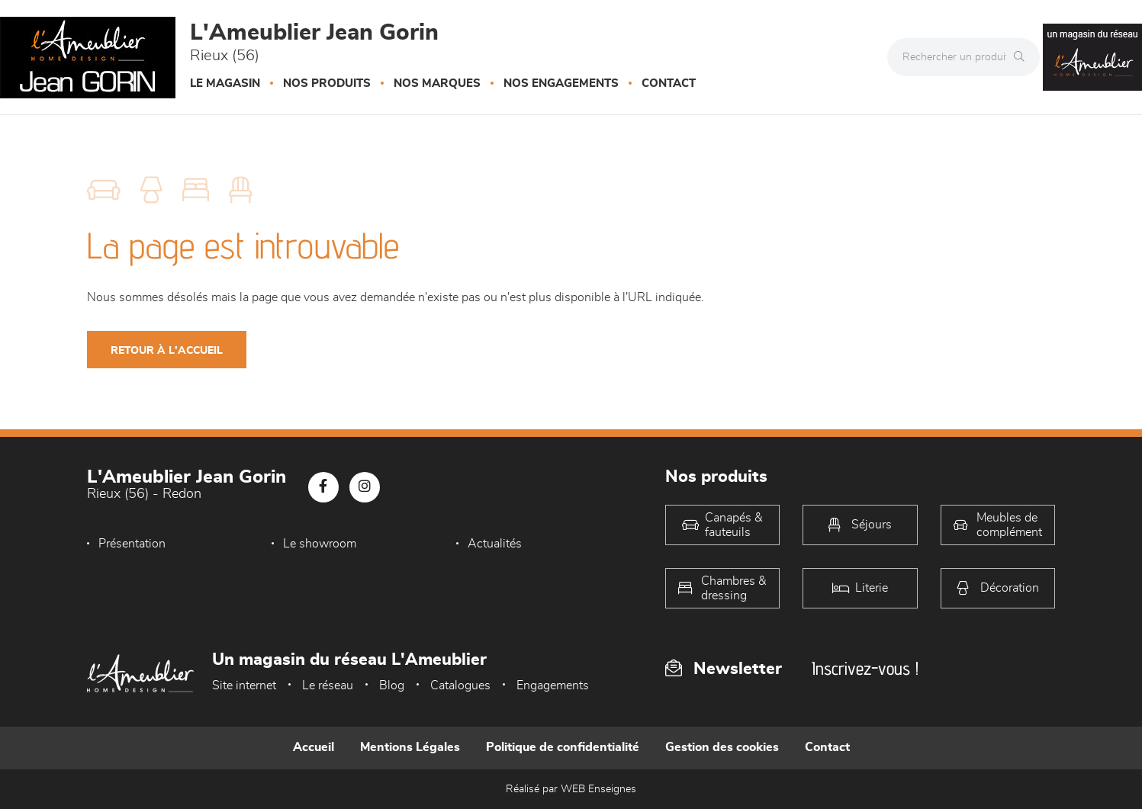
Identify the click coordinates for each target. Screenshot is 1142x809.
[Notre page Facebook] (323, 487)
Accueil (313, 747)
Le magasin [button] (225, 83)
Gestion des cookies (722, 747)
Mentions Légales (410, 747)
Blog (391, 685)
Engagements (552, 685)
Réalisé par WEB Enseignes (571, 789)
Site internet (244, 685)
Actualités (487, 544)
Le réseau (327, 685)
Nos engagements (561, 83)
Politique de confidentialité (562, 747)
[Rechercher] (1023, 57)
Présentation (132, 544)
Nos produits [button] (327, 83)
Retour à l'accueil (167, 350)
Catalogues (460, 685)
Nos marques (437, 83)
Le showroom (315, 544)
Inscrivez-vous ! (865, 668)
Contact (669, 83)
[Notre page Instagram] (364, 487)
